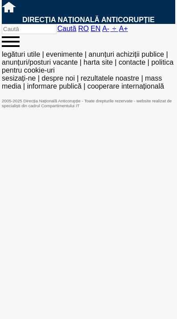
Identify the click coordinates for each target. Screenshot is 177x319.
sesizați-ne (19, 78)
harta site (98, 62)
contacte (132, 62)
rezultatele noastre (109, 78)
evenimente (64, 54)
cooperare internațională (125, 86)
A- (105, 28)
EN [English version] (96, 28)
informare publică (54, 86)
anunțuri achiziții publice (126, 54)
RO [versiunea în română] (83, 28)
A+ (123, 28)
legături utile (21, 54)
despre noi (58, 78)
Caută (66, 28)
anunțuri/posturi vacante (40, 62)
